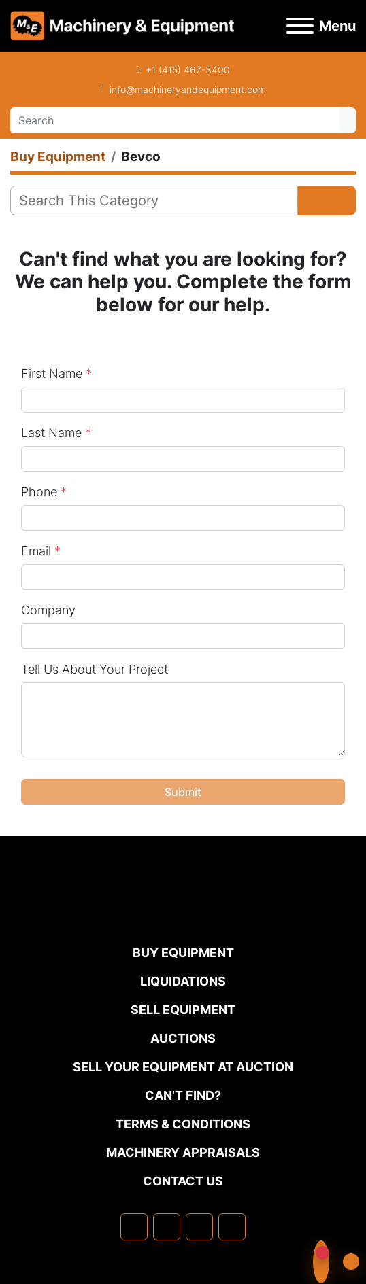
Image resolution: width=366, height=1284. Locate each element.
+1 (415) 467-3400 (188, 69)
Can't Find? (183, 1095)
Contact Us (183, 1181)
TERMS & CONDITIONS (183, 1124)
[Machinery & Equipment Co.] (183, 915)
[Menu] (300, 26)
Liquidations (183, 981)
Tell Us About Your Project (94, 669)
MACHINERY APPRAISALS (183, 1152)
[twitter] (199, 1226)
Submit (183, 792)
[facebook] (134, 1226)
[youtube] (232, 1226)
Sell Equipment (183, 1010)
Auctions (183, 1038)
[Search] (174, 120)
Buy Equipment (183, 952)
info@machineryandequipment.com (188, 89)
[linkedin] (166, 1226)
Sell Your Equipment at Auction (183, 1067)
